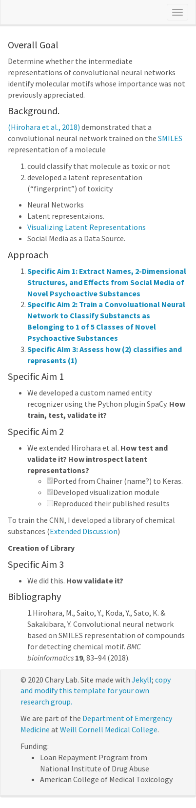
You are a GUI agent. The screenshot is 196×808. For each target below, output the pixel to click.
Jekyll (142, 679)
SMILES (170, 138)
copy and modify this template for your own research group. (95, 691)
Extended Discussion (84, 531)
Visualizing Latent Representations (86, 227)
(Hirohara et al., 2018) (44, 127)
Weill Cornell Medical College (108, 729)
